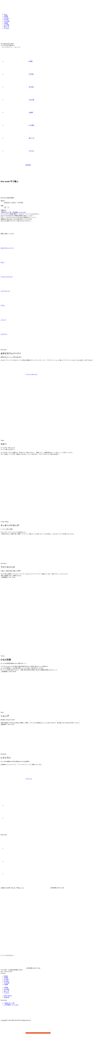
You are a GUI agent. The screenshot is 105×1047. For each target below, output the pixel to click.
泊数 (2, 205)
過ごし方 (6, 26)
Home (5, 14)
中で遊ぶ (6, 18)
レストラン (29, 778)
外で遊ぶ (6, 19)
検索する (3, 210)
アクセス (6, 28)
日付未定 (20, 202)
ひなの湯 (6, 21)
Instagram (6, 997)
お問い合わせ (8, 995)
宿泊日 (3, 201)
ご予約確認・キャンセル (18, 212)
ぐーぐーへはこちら (31, 374)
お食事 (6, 23)
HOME (6, 976)
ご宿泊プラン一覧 (6, 212)
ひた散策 (6, 25)
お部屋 (6, 16)
